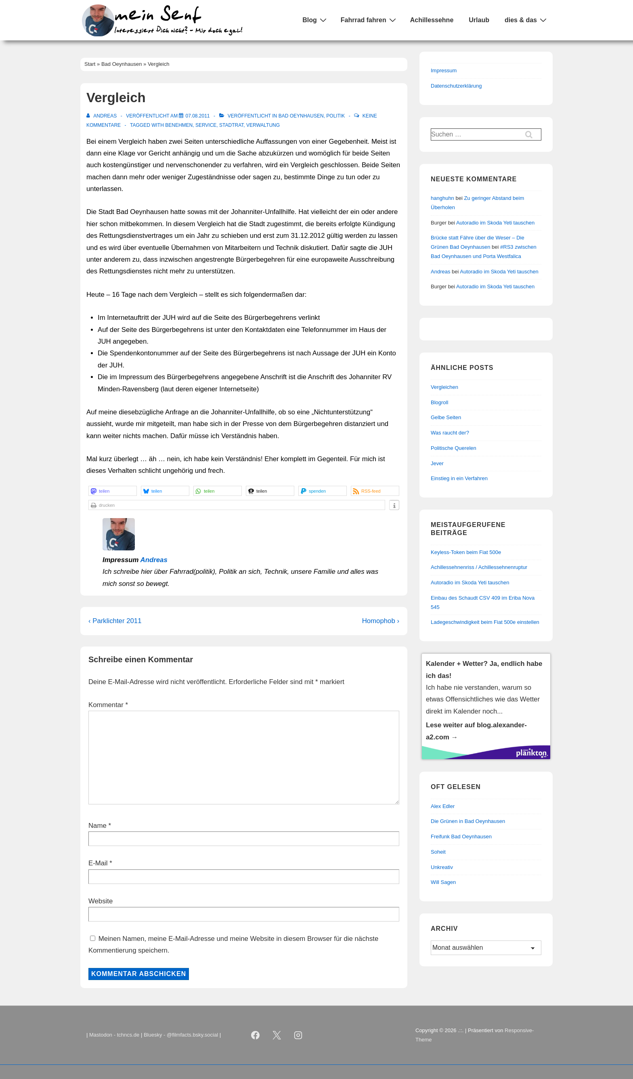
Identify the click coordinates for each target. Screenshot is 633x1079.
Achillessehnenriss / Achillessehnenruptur (479, 567)
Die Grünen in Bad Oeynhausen (468, 821)
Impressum (444, 70)
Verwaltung (263, 125)
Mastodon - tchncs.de (114, 1035)
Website (100, 901)
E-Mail (98, 863)
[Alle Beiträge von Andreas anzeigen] (102, 116)
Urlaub (479, 20)
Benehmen (179, 125)
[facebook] (255, 1035)
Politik (335, 116)
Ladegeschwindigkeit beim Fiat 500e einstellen (485, 622)
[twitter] (277, 1035)
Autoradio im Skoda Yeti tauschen (495, 223)
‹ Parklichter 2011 (115, 621)
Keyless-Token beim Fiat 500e (466, 552)
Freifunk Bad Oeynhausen (461, 836)
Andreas (154, 560)
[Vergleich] (197, 116)
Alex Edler (443, 806)
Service (205, 125)
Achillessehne (432, 20)
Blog (315, 19)
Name (97, 825)
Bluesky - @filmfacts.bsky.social (181, 1035)
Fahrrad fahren (369, 19)
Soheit (438, 852)
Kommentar (108, 705)
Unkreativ (442, 867)
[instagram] (298, 1035)
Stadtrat (231, 125)
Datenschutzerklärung (456, 86)
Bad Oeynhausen (301, 116)
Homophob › (380, 621)
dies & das (527, 19)
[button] (112, 491)
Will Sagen (443, 882)
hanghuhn (442, 198)
